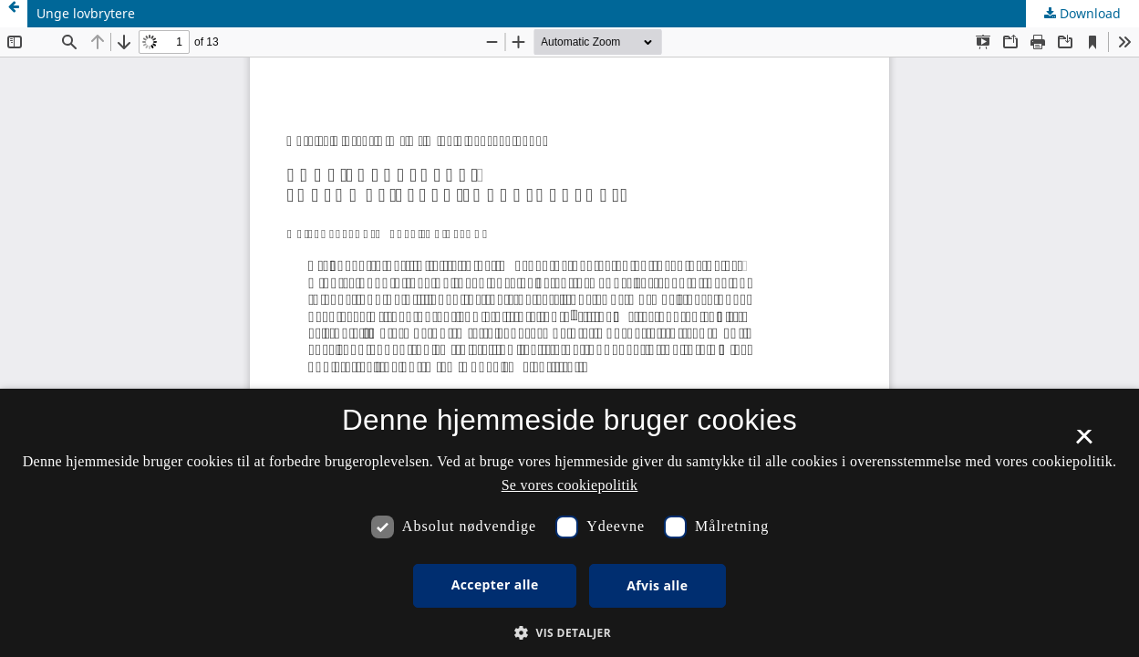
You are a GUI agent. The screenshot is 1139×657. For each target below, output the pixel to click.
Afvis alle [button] (657, 585)
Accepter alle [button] (495, 584)
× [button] (1083, 442)
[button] (569, 632)
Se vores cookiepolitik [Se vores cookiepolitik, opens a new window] (570, 485)
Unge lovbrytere (85, 13)
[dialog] (569, 523)
